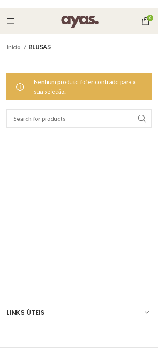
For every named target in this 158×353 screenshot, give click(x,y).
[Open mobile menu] (10, 21)
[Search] (79, 118)
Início (14, 46)
